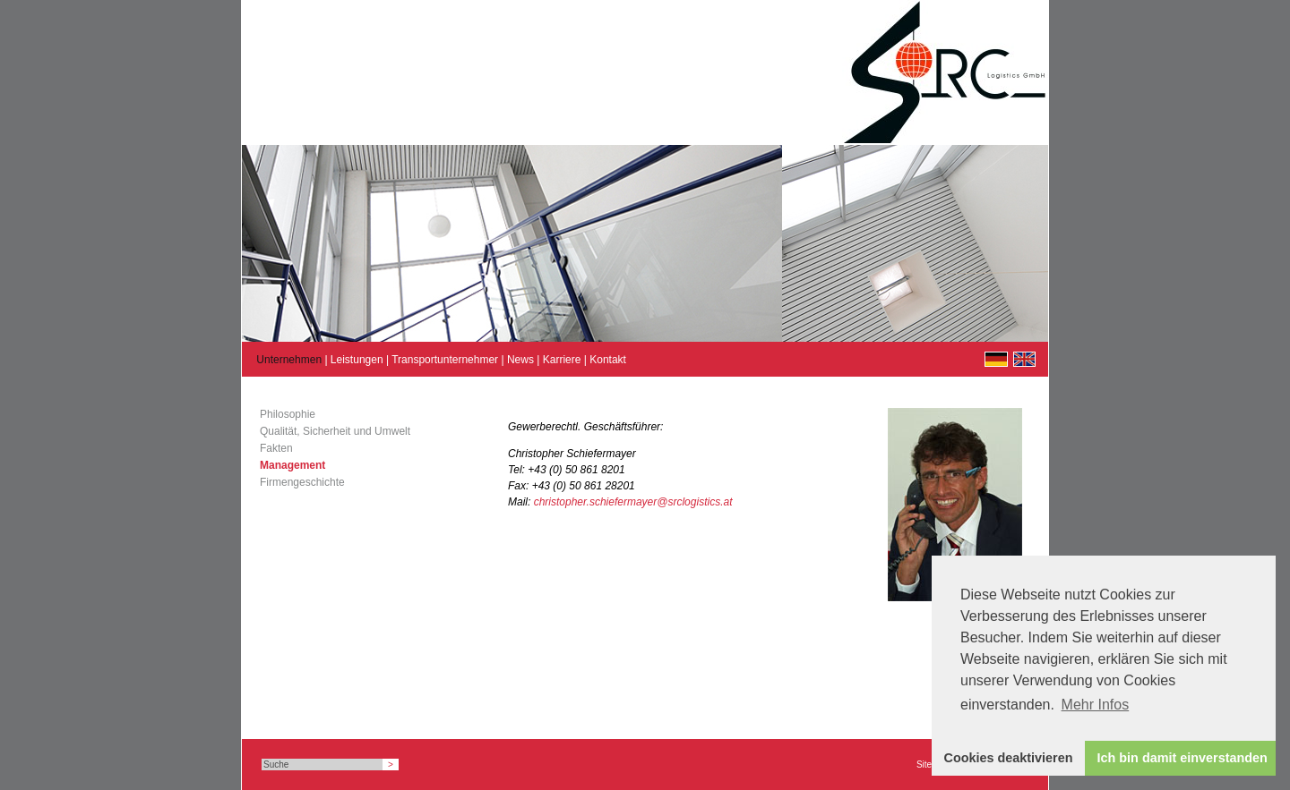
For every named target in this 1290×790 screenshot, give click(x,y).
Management (292, 465)
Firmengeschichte (302, 482)
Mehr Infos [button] (1096, 704)
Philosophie (287, 414)
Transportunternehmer (444, 359)
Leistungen (357, 359)
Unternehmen (289, 359)
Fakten (276, 448)
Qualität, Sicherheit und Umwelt (335, 431)
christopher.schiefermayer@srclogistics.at (633, 502)
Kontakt (607, 359)
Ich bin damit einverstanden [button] (1182, 758)
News (520, 359)
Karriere (562, 359)
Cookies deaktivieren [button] (1008, 758)
